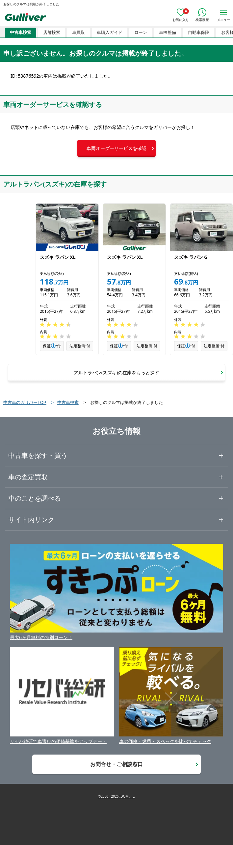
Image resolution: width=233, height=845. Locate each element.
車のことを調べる (34, 498)
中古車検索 (20, 32)
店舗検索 (51, 32)
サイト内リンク (31, 519)
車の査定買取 (28, 476)
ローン (140, 32)
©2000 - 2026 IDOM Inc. (116, 796)
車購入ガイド (109, 32)
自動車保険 (198, 32)
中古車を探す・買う (37, 455)
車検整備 (167, 32)
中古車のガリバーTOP (24, 402)
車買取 (78, 32)
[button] (116, 148)
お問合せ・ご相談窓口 (116, 764)
